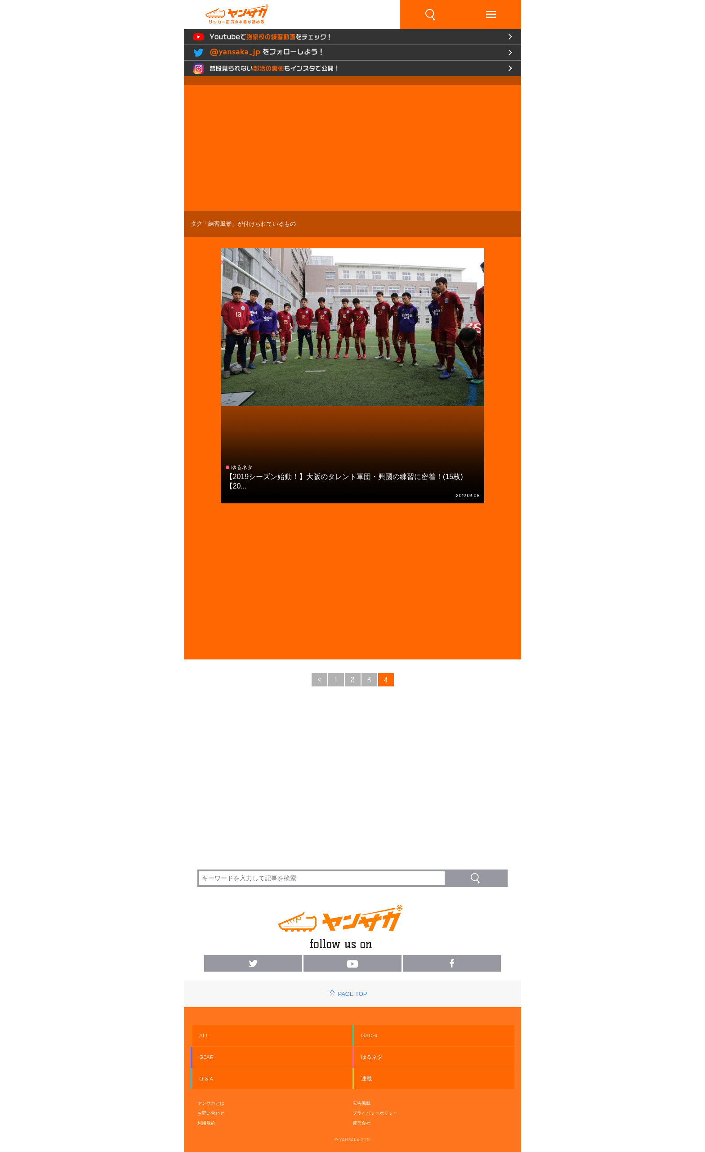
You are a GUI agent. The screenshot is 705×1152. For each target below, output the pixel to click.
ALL (204, 1035)
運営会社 (361, 1123)
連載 (366, 1079)
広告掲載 (361, 1103)
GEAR (206, 1057)
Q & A (206, 1079)
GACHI (369, 1035)
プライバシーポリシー (374, 1113)
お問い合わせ (210, 1113)
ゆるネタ (372, 1057)
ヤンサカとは (210, 1103)
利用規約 (206, 1123)
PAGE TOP (352, 994)
